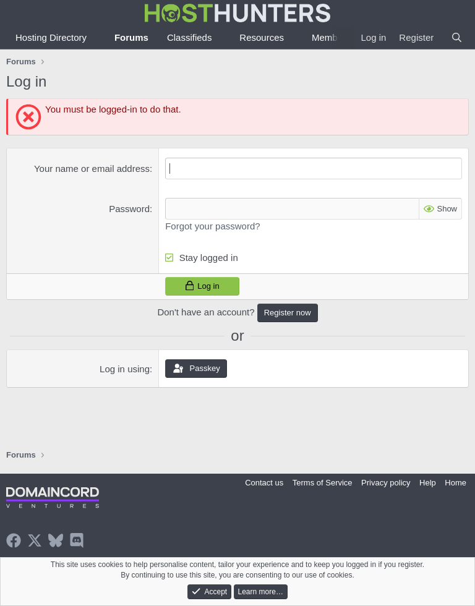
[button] (96, 37)
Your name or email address (92, 168)
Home (455, 482)
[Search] (457, 37)
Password (129, 208)
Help (427, 482)
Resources (261, 37)
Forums (131, 37)
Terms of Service (323, 482)
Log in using (125, 369)
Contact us (264, 482)
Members (331, 37)
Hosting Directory (51, 37)
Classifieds (189, 37)
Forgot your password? (212, 226)
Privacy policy (385, 482)
